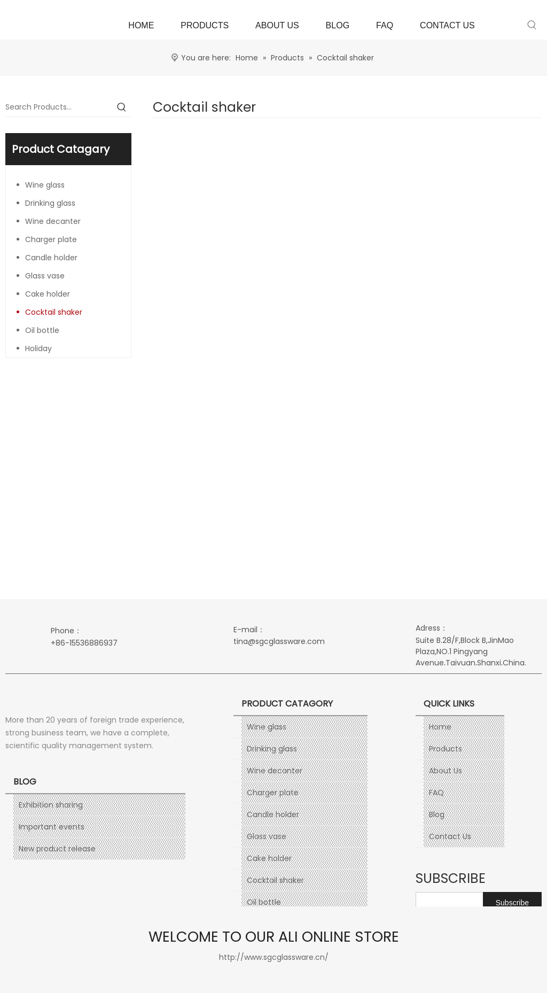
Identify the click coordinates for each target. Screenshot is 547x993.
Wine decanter (53, 221)
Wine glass (45, 185)
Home (440, 727)
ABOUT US (277, 25)
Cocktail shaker (53, 312)
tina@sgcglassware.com (279, 641)
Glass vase (45, 275)
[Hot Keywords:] (532, 24)
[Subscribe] (512, 902)
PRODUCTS (205, 25)
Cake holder (47, 294)
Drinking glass (50, 203)
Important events (51, 826)
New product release (57, 848)
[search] (472, 903)
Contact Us (450, 836)
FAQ (384, 25)
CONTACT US (447, 25)
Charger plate (51, 239)
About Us (445, 770)
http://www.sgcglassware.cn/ (274, 957)
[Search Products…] (58, 107)
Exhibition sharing (51, 805)
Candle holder (51, 257)
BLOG (337, 25)
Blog (436, 814)
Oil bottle (42, 330)
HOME (141, 25)
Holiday (38, 348)
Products (445, 748)
